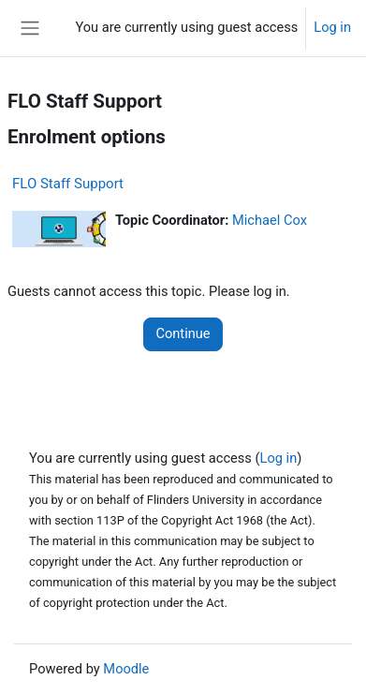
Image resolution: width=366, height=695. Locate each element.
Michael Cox (269, 220)
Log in (332, 27)
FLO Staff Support (68, 183)
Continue (182, 333)
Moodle (126, 668)
